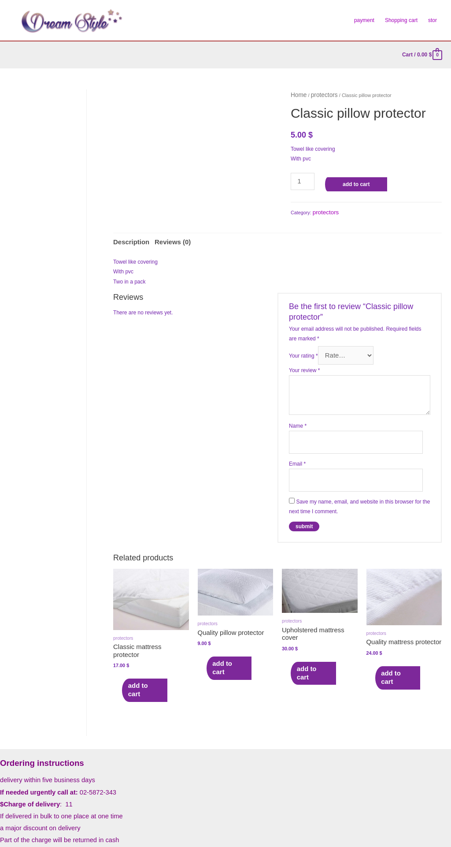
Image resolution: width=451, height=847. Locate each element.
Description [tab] (127, 236)
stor (432, 20)
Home (297, 94)
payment (364, 20)
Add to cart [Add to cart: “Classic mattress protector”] (142, 652)
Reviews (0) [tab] (162, 236)
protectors (318, 94)
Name (298, 415)
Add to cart (351, 182)
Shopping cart (401, 20)
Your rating (303, 346)
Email (297, 449)
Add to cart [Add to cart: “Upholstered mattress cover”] (310, 636)
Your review (304, 360)
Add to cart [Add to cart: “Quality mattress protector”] (395, 648)
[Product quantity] (300, 178)
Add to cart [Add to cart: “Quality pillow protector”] (226, 638)
